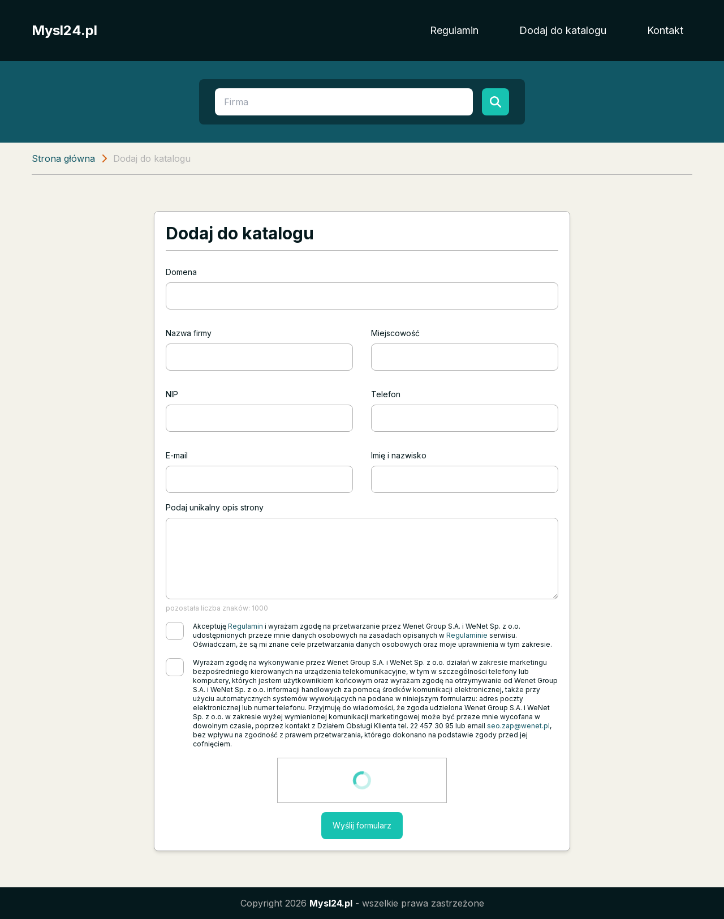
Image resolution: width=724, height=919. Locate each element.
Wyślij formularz (362, 825)
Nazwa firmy (189, 333)
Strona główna (63, 158)
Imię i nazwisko (398, 455)
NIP (172, 394)
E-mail (177, 455)
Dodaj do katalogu (562, 30)
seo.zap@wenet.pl (518, 726)
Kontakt (665, 30)
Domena (181, 272)
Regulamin (454, 30)
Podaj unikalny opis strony (215, 507)
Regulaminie (467, 635)
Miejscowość (395, 333)
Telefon (385, 394)
